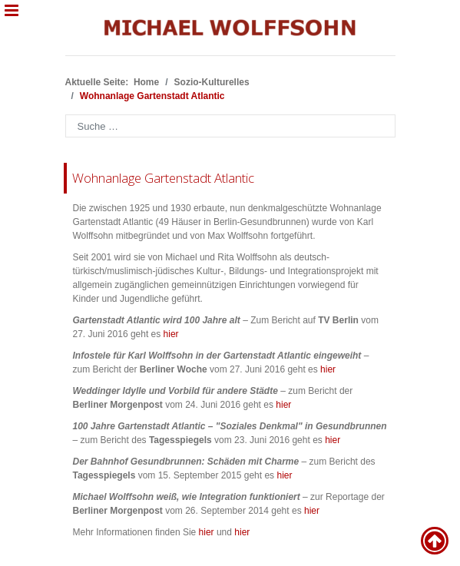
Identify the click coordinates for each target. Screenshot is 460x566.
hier (171, 334)
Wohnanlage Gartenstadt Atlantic (163, 178)
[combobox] (230, 125)
